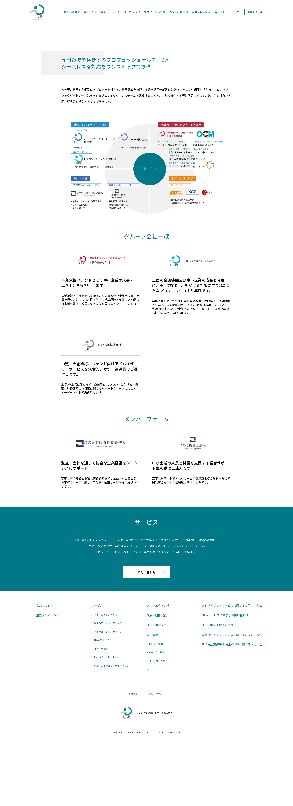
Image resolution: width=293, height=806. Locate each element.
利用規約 (133, 765)
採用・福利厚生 (201, 12)
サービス (114, 12)
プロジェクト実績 (154, 12)
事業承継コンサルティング (106, 702)
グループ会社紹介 (157, 732)
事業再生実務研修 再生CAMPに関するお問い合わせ (235, 715)
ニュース (234, 12)
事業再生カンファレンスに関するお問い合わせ (232, 706)
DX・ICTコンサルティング (106, 728)
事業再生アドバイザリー (105, 685)
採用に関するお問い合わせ (219, 696)
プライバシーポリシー (154, 765)
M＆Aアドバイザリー (103, 711)
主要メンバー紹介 (95, 12)
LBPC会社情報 (155, 723)
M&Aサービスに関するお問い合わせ (225, 686)
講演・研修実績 (178, 12)
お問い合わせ (255, 12)
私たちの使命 (72, 12)
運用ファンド (132, 12)
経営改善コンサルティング (106, 694)
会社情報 (219, 12)
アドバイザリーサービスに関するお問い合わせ (232, 677)
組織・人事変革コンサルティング (110, 736)
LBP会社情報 (154, 714)
